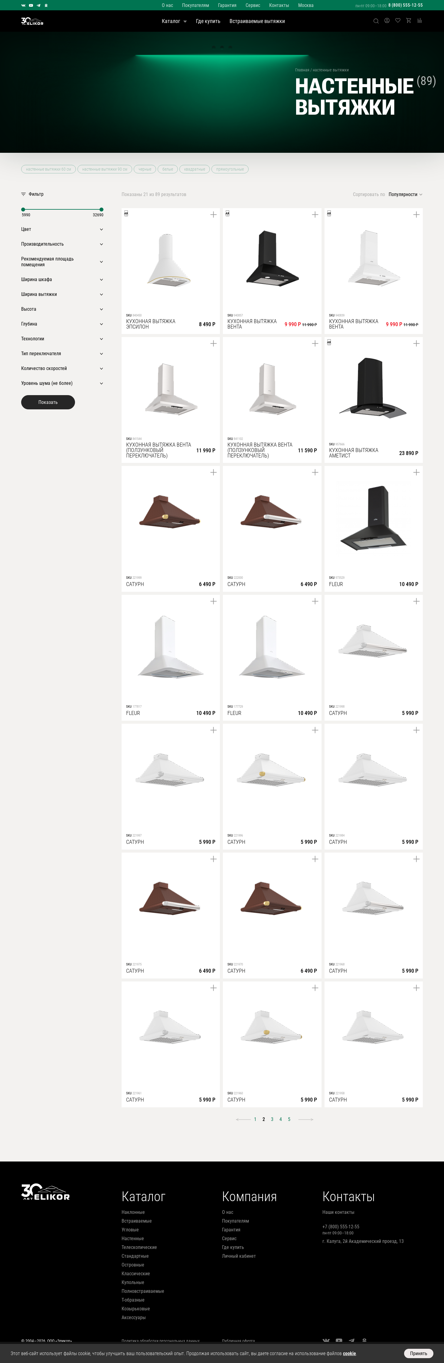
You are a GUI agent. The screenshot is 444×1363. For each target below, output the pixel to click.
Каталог (174, 21)
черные (145, 169)
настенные (133, 1238)
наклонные (133, 1212)
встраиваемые (137, 1221)
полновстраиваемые (143, 1291)
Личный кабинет (239, 1256)
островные (133, 1265)
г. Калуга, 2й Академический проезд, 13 (363, 1241)
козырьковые (136, 1309)
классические (136, 1273)
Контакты (279, 5)
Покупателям (195, 5)
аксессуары (134, 1317)
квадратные (194, 169)
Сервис (253, 5)
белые (167, 169)
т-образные (133, 1300)
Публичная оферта (238, 1340)
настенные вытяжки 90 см (104, 169)
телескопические (139, 1247)
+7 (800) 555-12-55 (340, 1227)
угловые (130, 1230)
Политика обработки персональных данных (161, 1340)
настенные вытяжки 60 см (48, 169)
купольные (133, 1282)
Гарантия (227, 5)
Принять (418, 1353)
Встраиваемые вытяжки (257, 21)
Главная (302, 69)
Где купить (208, 21)
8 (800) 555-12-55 (405, 5)
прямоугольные (230, 169)
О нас (167, 5)
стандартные (135, 1256)
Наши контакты (338, 1212)
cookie (349, 1353)
